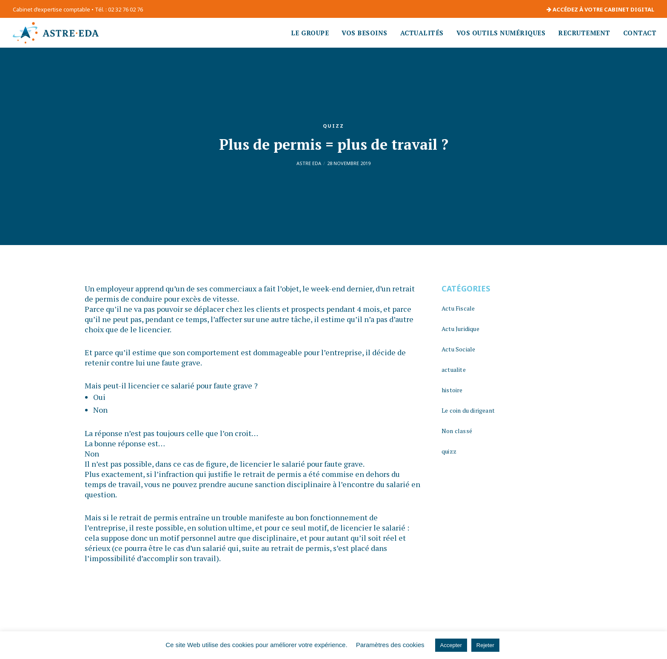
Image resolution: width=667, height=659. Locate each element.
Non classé (457, 431)
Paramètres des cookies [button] (390, 644)
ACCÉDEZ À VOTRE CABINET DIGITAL (600, 9)
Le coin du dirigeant (468, 410)
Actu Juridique (460, 329)
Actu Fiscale (458, 308)
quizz (333, 126)
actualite (454, 369)
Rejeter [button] (485, 645)
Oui (99, 397)
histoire (452, 390)
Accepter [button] (451, 645)
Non (100, 410)
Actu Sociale (458, 349)
